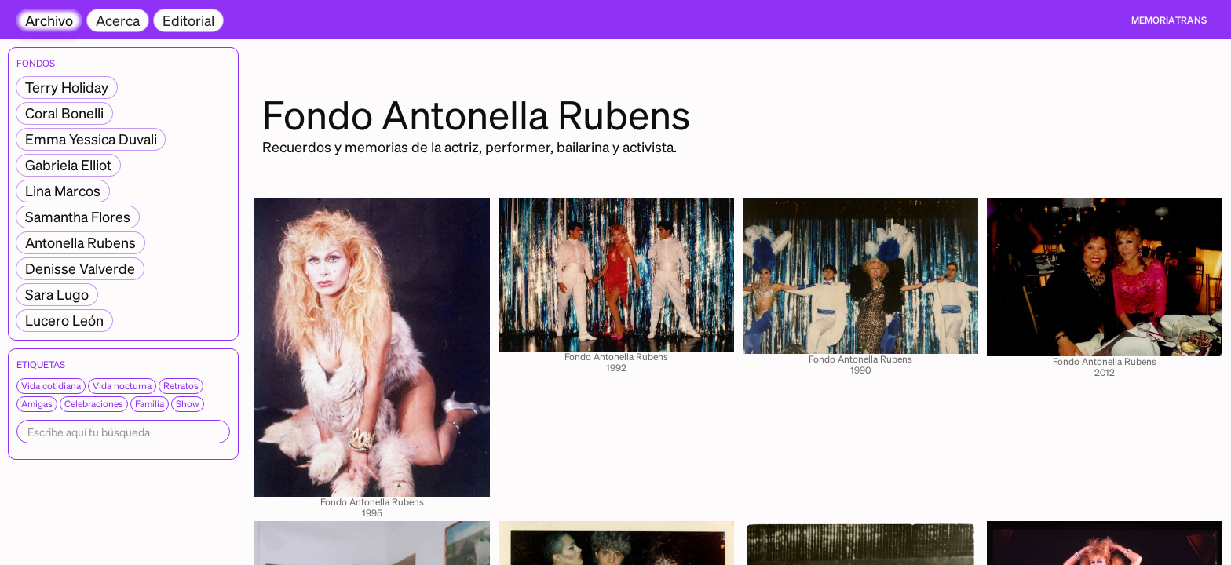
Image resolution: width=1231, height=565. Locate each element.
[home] (1169, 20)
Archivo (49, 20)
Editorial (188, 20)
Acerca (118, 20)
